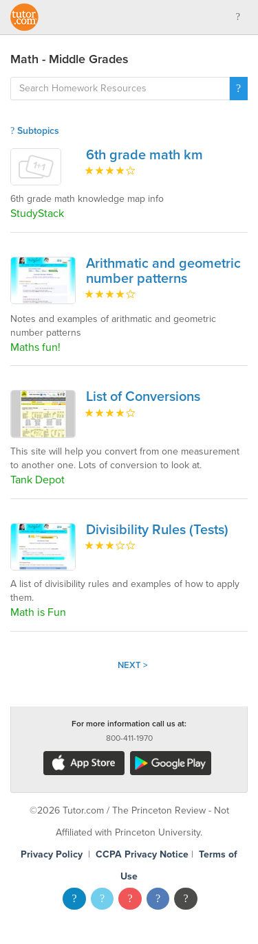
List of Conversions (143, 397)
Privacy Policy (52, 854)
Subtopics (34, 131)
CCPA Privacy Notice (142, 854)
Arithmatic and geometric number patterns (163, 271)
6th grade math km (144, 155)
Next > (133, 665)
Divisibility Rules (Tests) (157, 530)
